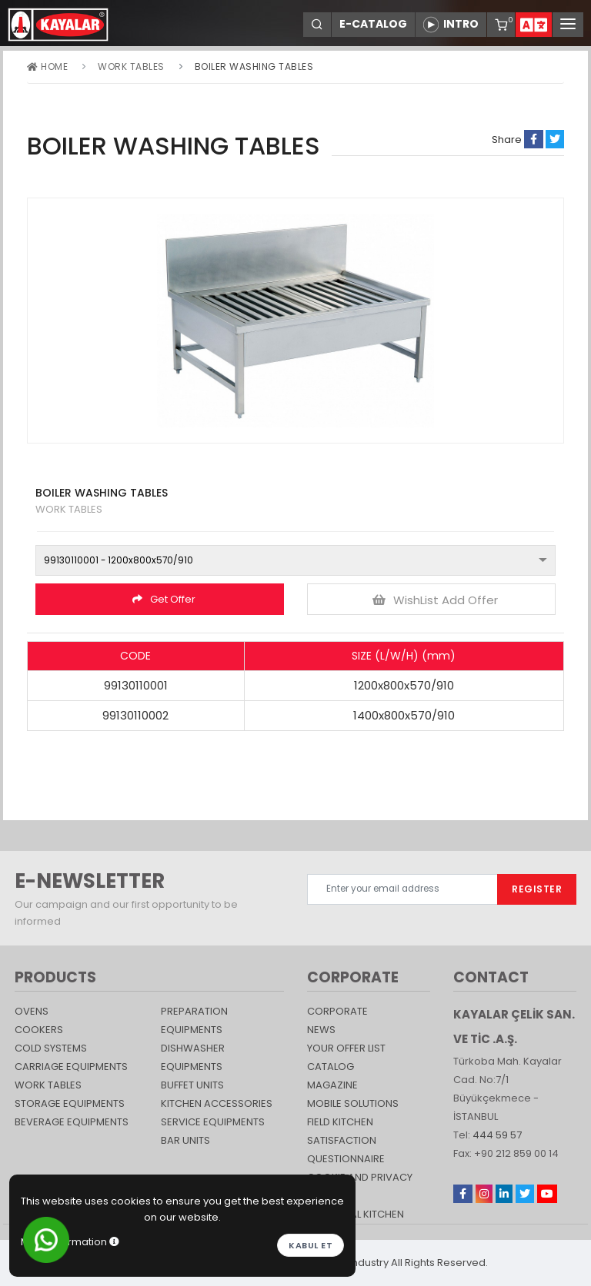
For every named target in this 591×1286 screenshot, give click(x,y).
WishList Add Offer (435, 600)
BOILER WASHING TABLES (254, 66)
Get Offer (163, 599)
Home (47, 66)
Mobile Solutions (353, 1103)
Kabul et (310, 1245)
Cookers (39, 1029)
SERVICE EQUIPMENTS (213, 1122)
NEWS (321, 1029)
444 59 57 (497, 1135)
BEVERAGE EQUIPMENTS (72, 1122)
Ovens (31, 1011)
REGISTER (537, 889)
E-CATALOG (373, 24)
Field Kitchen (340, 1122)
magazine (332, 1085)
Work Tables (131, 66)
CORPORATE (337, 1011)
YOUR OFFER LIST (346, 1048)
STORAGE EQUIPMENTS (70, 1103)
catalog (330, 1066)
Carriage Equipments (71, 1066)
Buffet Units (192, 1085)
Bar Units (185, 1140)
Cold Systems (51, 1048)
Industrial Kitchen (355, 1214)
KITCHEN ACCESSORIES (216, 1103)
